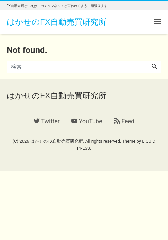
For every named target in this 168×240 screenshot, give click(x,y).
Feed (124, 121)
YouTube (86, 121)
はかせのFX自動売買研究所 (56, 21)
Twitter (47, 121)
